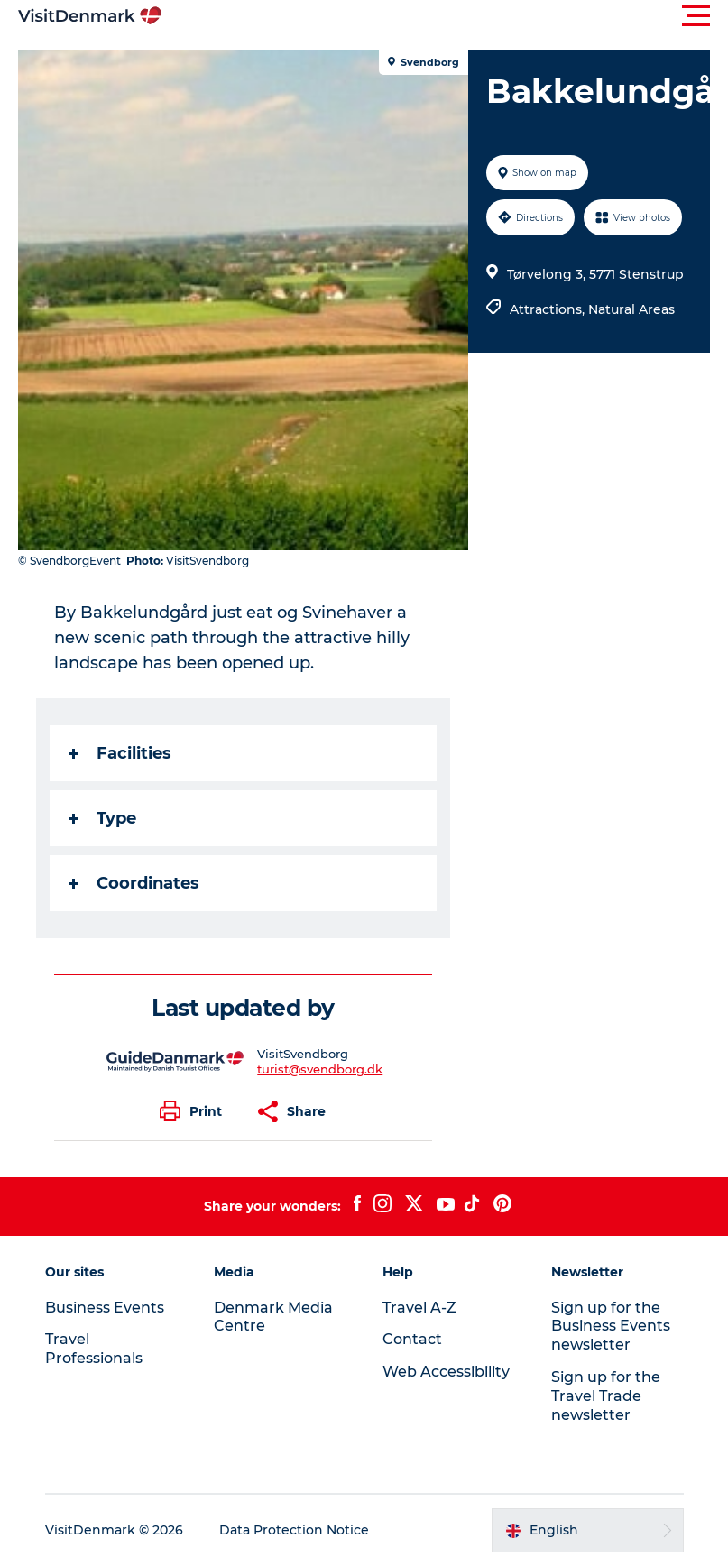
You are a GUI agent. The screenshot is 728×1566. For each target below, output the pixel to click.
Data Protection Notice (294, 1530)
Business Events (104, 1307)
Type (102, 818)
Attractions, (549, 309)
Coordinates (134, 883)
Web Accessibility (446, 1371)
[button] (445, 16)
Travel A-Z (419, 1307)
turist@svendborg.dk (319, 1069)
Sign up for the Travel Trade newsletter (605, 1395)
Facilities (120, 753)
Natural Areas (631, 309)
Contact (412, 1339)
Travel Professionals (94, 1349)
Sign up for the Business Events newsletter (610, 1326)
